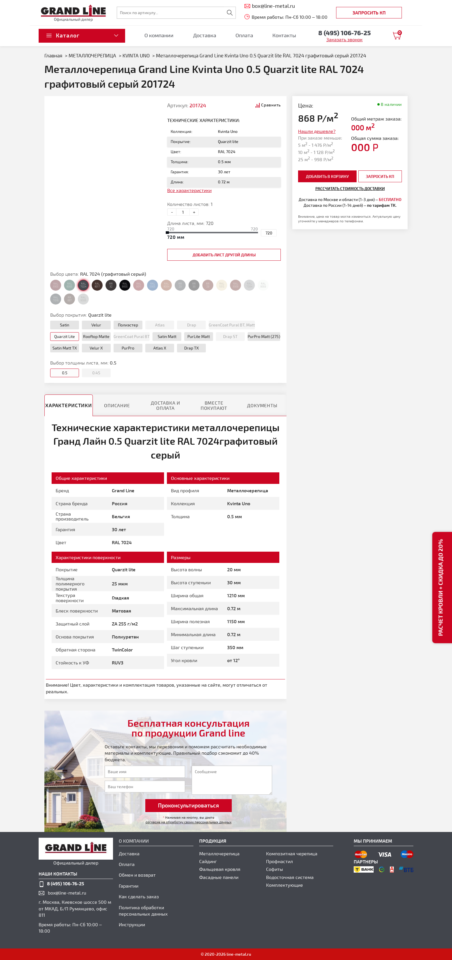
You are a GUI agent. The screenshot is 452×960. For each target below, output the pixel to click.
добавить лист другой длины (224, 254)
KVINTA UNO (136, 55)
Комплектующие (284, 885)
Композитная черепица (291, 853)
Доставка (204, 35)
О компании (159, 35)
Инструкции (132, 924)
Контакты (284, 35)
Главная (53, 55)
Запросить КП (369, 12)
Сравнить (271, 104)
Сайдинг (208, 861)
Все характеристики (189, 190)
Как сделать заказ (139, 896)
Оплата (244, 35)
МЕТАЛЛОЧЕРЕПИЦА (92, 55)
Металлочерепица (219, 853)
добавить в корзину (327, 176)
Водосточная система (290, 877)
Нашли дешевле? (317, 131)
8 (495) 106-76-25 (65, 883)
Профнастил (279, 861)
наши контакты (58, 873)
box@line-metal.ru (67, 892)
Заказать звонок (344, 39)
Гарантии (128, 885)
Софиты (274, 869)
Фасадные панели (218, 877)
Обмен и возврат (137, 875)
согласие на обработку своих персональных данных (188, 822)
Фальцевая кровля (219, 869)
